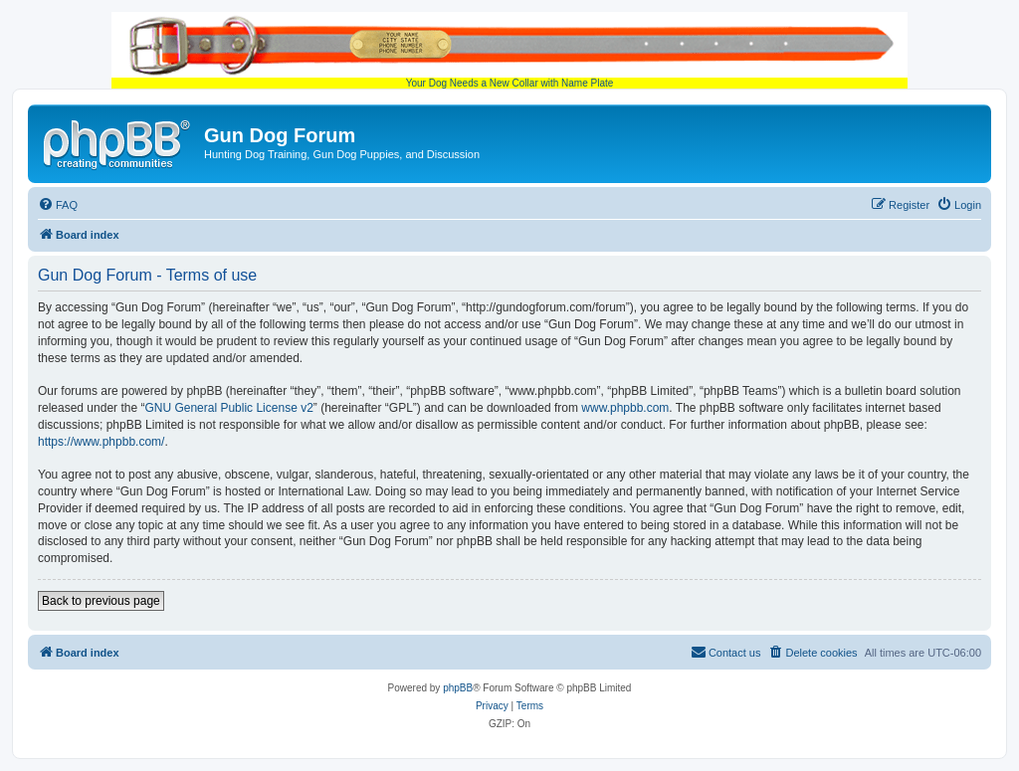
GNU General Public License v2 (228, 408)
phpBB (458, 687)
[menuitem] (58, 205)
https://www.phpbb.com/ (101, 442)
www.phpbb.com (625, 408)
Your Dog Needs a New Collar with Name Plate (509, 50)
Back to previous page (101, 601)
